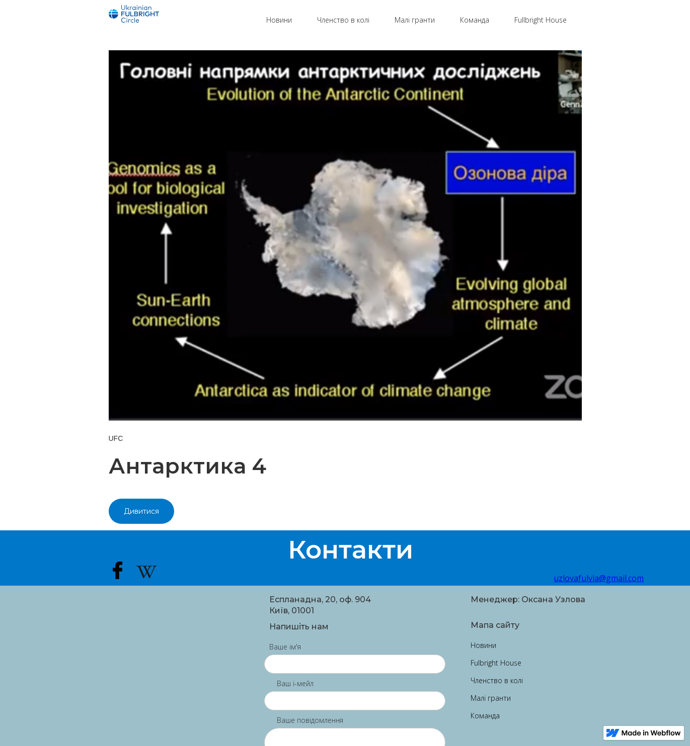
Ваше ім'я (285, 646)
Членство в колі (343, 20)
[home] (182, 15)
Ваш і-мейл (295, 683)
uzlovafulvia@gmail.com (567, 578)
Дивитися (141, 511)
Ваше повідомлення (310, 720)
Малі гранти (415, 20)
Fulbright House (496, 663)
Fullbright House (540, 20)
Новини (279, 20)
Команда (474, 20)
